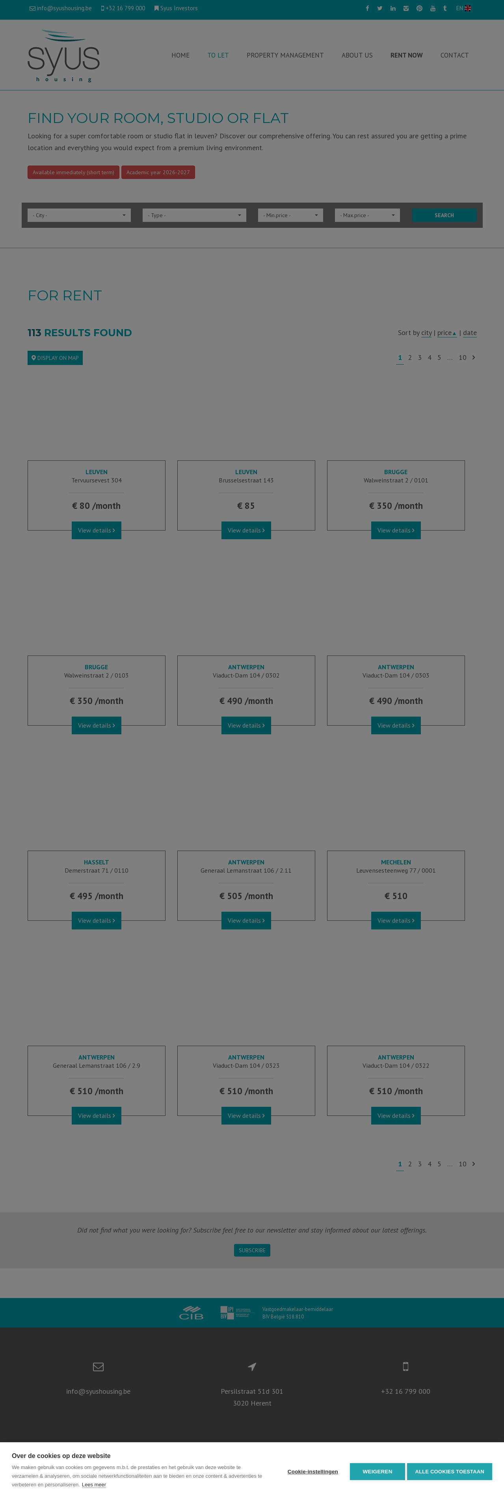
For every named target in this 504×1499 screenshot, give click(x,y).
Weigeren (376, 1471)
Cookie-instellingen (311, 1471)
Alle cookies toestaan (449, 1471)
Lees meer (99, 1485)
